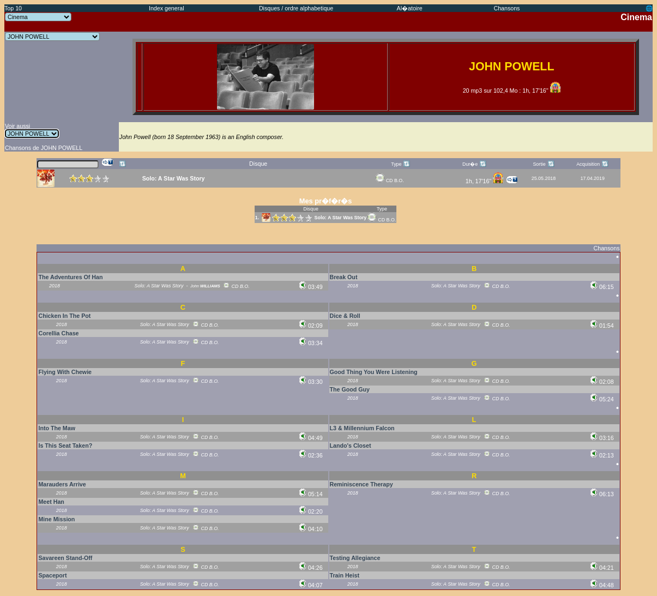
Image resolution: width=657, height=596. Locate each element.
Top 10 (13, 8)
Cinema (636, 17)
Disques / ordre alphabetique (296, 8)
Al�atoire (410, 8)
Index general (166, 8)
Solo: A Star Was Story (341, 217)
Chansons (506, 8)
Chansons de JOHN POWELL (43, 148)
